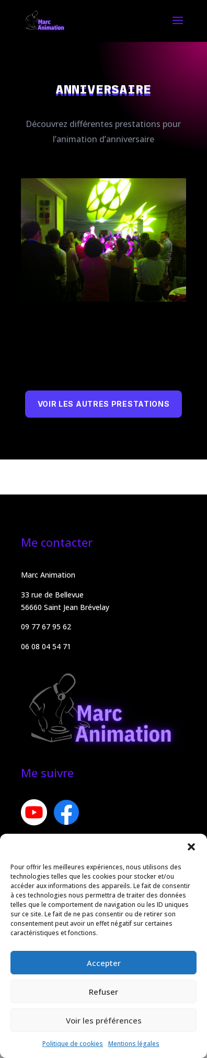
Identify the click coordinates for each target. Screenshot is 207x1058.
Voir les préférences (104, 1020)
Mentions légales (133, 1043)
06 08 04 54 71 (46, 646)
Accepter (104, 963)
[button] (191, 847)
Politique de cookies (72, 1043)
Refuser (103, 991)
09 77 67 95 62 (46, 626)
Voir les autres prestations (104, 403)
